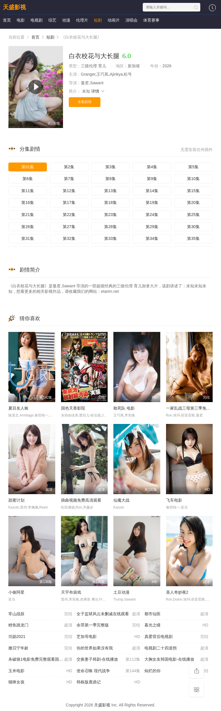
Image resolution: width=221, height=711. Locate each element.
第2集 (69, 167)
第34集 (152, 238)
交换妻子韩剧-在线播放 (108, 659)
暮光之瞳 (176, 625)
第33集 (110, 238)
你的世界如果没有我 (108, 648)
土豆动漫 (121, 592)
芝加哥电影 (108, 637)
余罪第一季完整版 (108, 625)
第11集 (27, 190)
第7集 (69, 178)
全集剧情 (85, 102)
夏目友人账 (18, 408)
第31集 (27, 238)
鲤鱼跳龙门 (40, 625)
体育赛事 (151, 20)
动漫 (66, 20)
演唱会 (131, 20)
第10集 (193, 178)
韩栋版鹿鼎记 (108, 682)
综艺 (52, 20)
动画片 (114, 20)
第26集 (27, 226)
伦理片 (82, 20)
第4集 (152, 167)
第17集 (69, 202)
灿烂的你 (176, 671)
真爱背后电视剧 (176, 637)
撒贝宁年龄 (40, 648)
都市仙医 (176, 614)
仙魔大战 (121, 500)
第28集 (110, 226)
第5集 (193, 167)
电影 (21, 20)
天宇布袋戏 (71, 592)
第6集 (27, 178)
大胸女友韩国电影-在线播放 (176, 659)
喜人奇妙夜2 (177, 592)
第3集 (110, 167)
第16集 (27, 202)
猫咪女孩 (40, 682)
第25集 (193, 214)
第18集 (110, 202)
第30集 (193, 226)
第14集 (152, 190)
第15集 (193, 190)
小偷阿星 (16, 592)
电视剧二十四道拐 (176, 648)
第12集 (69, 190)
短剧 (98, 20)
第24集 (152, 214)
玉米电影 (40, 671)
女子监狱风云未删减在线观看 (108, 614)
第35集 (193, 238)
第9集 (152, 178)
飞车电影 (174, 500)
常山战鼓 (40, 614)
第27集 (69, 226)
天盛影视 (14, 7)
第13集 (110, 190)
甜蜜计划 (16, 500)
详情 (98, 91)
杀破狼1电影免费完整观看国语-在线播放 (42, 659)
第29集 (152, 226)
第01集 (27, 167)
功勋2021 (40, 637)
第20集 (193, 202)
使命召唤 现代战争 (108, 671)
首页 (7, 20)
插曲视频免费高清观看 (81, 500)
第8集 (110, 178)
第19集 (152, 202)
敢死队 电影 (124, 408)
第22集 (69, 214)
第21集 (27, 214)
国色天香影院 (73, 408)
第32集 (69, 238)
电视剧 (37, 20)
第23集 (110, 214)
